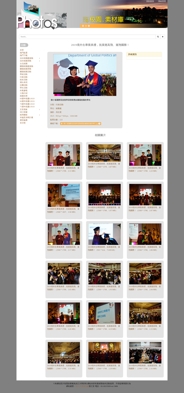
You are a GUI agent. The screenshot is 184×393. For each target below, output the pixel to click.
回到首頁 (150, 1)
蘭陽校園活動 (25, 72)
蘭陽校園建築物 (26, 66)
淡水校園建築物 (26, 58)
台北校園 (23, 64)
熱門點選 (23, 53)
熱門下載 (23, 55)
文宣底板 (23, 109)
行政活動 (23, 77)
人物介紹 (23, 93)
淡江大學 (79, 386)
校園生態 (23, 96)
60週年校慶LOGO (27, 99)
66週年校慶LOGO (27, 101)
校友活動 (23, 80)
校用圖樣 (23, 115)
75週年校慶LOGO (27, 107)
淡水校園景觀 (25, 61)
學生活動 (23, 88)
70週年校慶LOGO (27, 104)
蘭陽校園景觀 (25, 69)
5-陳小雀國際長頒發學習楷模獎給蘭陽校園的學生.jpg (80, 123)
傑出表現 (23, 82)
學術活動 (23, 74)
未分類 (23, 123)
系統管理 (162, 1)
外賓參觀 (23, 91)
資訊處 (86, 386)
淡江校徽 (23, 112)
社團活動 (23, 85)
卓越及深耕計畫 (26, 117)
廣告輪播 (23, 120)
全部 (22, 50)
